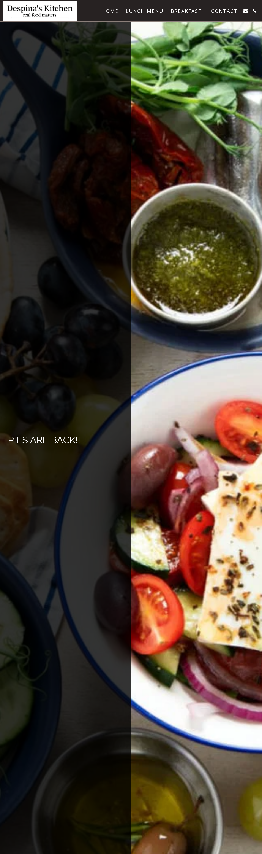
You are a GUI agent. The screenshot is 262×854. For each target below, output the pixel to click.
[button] (246, 10)
